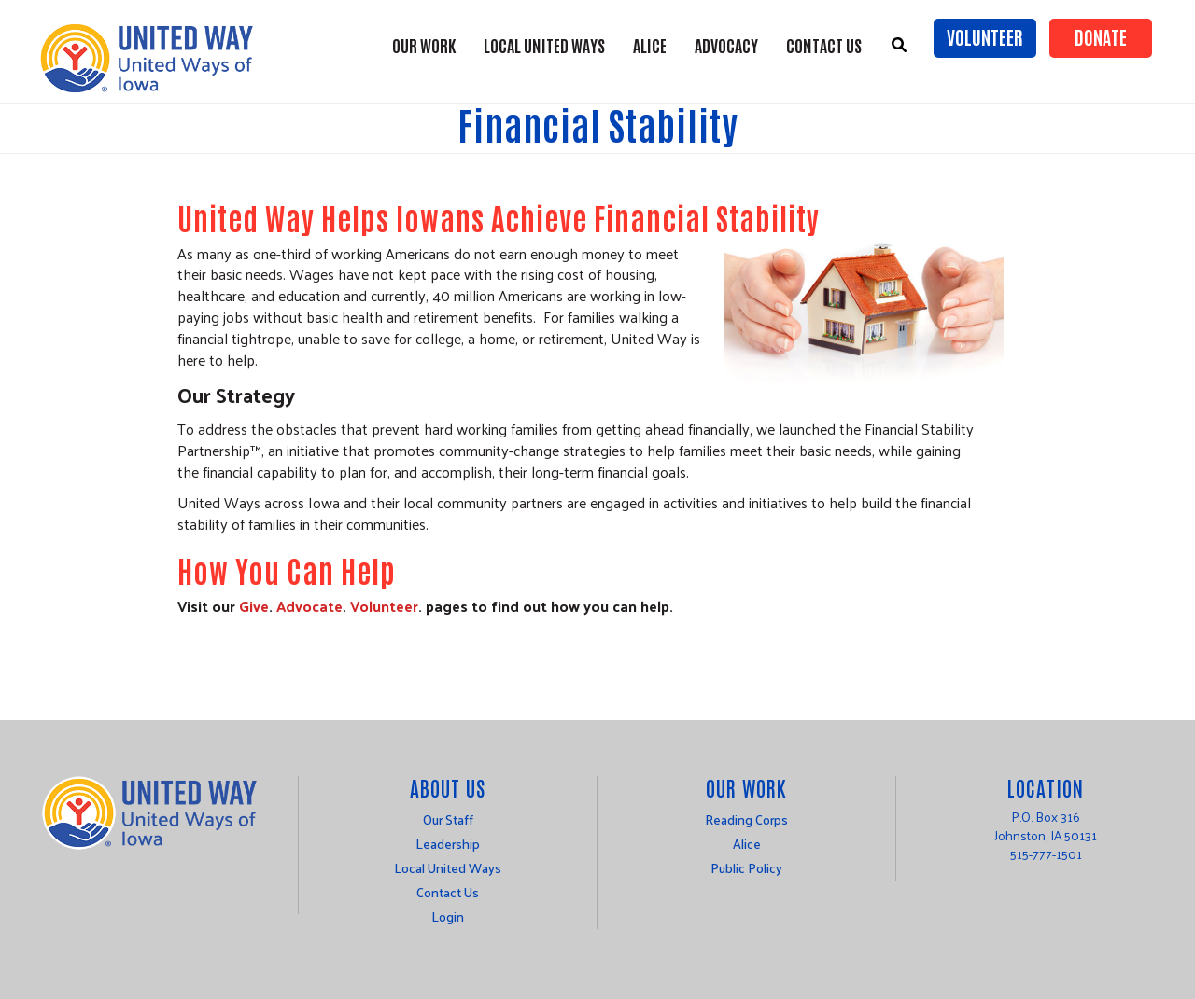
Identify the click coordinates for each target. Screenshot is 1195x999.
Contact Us (824, 45)
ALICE (650, 45)
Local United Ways (544, 45)
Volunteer (985, 36)
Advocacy (726, 45)
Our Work (424, 45)
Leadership (447, 843)
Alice (747, 843)
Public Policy (746, 868)
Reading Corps (746, 819)
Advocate (309, 605)
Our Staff (448, 819)
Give (254, 605)
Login (447, 916)
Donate (1101, 36)
